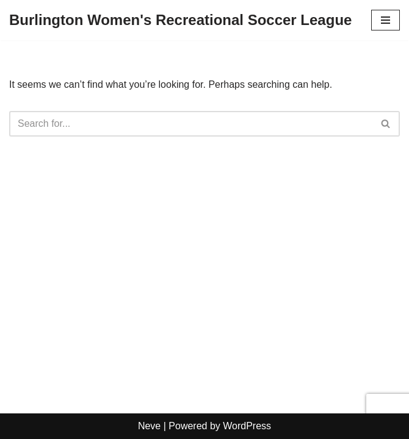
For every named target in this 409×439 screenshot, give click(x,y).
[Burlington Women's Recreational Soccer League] (180, 20)
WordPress (247, 426)
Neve (149, 426)
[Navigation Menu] (385, 20)
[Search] (190, 124)
